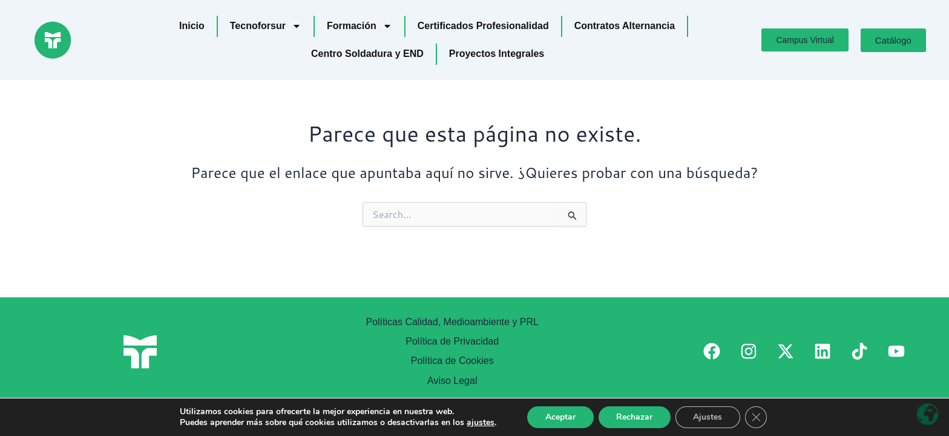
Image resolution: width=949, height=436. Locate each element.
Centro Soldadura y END (367, 53)
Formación (359, 26)
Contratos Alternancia (624, 26)
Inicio (192, 26)
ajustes (480, 422)
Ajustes (708, 417)
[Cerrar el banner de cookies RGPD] (756, 417)
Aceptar (560, 417)
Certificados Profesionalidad (483, 26)
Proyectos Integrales (496, 53)
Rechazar (634, 417)
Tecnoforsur (265, 26)
